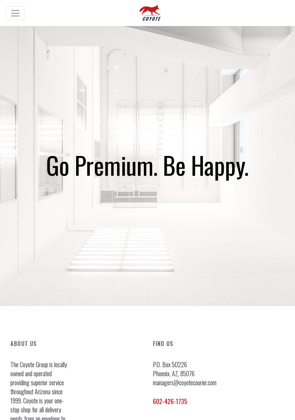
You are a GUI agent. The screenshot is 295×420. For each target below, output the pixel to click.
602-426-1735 (170, 401)
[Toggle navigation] (15, 13)
